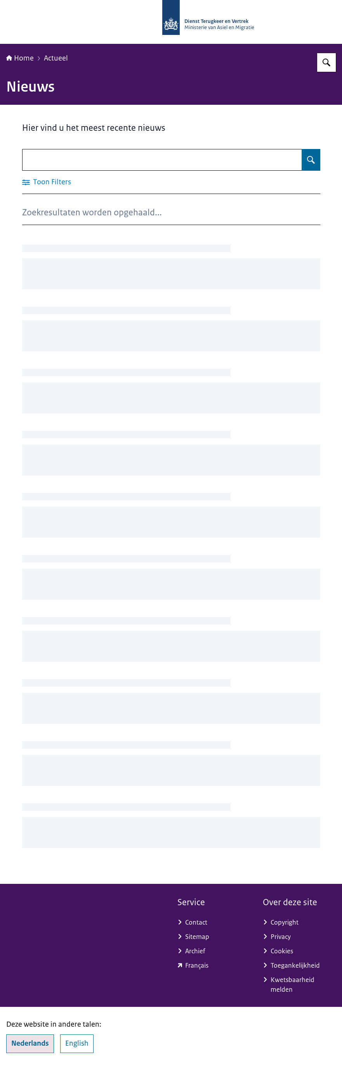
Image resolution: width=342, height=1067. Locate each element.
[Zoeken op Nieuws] (311, 160)
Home (20, 58)
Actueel (56, 58)
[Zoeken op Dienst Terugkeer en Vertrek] (326, 62)
